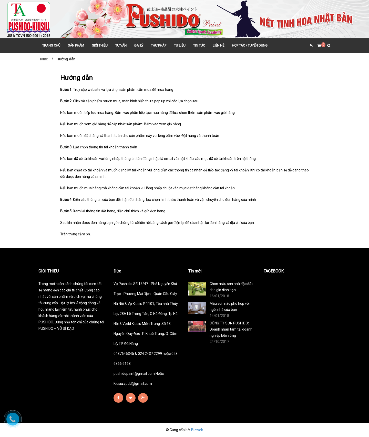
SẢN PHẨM (76, 45)
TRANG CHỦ (51, 45)
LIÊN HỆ (218, 45)
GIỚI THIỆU (100, 45)
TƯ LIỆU (180, 45)
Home (43, 59)
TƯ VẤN (121, 45)
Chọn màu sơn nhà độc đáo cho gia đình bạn (231, 287)
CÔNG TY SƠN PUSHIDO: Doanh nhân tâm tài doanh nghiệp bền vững (231, 329)
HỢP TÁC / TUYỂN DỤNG (250, 45)
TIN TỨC (199, 45)
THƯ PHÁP (158, 45)
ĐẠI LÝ (138, 45)
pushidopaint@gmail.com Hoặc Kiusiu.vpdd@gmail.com (139, 379)
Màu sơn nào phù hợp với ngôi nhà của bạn (230, 306)
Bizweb (197, 430)
